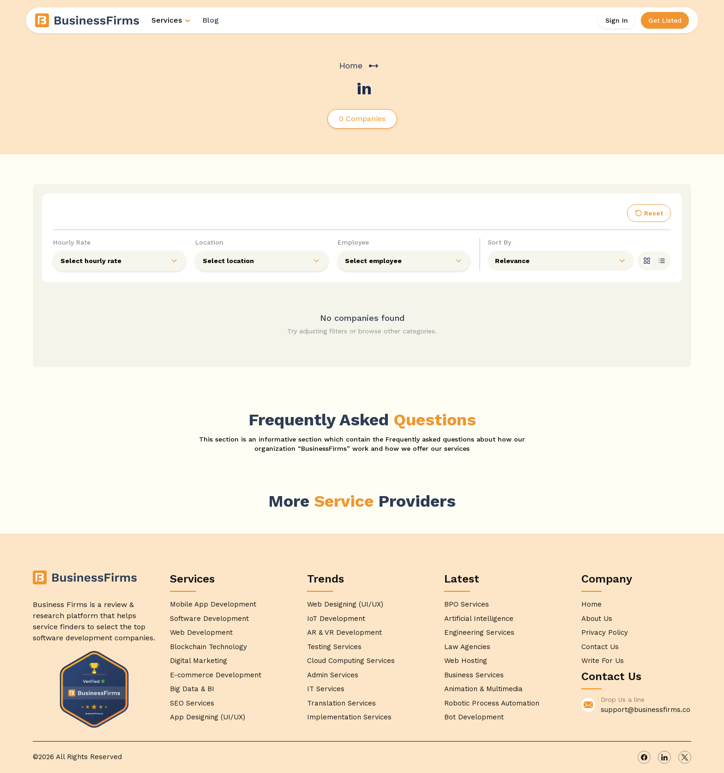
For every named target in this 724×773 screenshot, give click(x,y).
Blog (210, 20)
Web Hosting (465, 660)
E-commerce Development (215, 675)
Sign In (616, 20)
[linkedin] (664, 757)
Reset (649, 213)
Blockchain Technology (208, 647)
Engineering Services (479, 632)
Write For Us (602, 660)
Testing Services (334, 647)
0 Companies (362, 118)
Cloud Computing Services (351, 660)
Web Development (201, 632)
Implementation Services (349, 717)
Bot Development (474, 717)
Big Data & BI (192, 689)
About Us (596, 618)
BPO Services (466, 604)
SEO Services (192, 703)
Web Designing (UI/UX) (345, 604)
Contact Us (600, 647)
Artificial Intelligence (478, 618)
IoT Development (336, 618)
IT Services (325, 689)
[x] (684, 757)
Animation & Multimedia (483, 689)
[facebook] (644, 757)
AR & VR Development (344, 632)
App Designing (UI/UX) (207, 717)
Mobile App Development (213, 604)
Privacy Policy (604, 632)
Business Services (474, 675)
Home (350, 65)
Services (171, 20)
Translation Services (341, 703)
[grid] (646, 260)
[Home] (87, 20)
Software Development (209, 618)
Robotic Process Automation (491, 703)
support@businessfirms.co (645, 710)
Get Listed (665, 20)
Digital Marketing (198, 660)
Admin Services (332, 675)
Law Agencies (467, 647)
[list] (661, 260)
